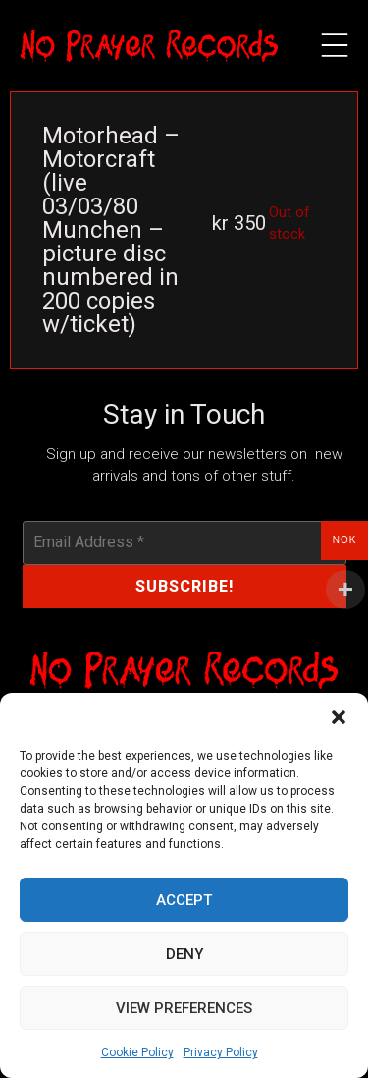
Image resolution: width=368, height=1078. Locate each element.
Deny (184, 954)
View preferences (184, 1008)
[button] (338, 717)
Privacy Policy (221, 1052)
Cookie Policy (137, 1052)
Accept (184, 900)
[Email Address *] (184, 542)
